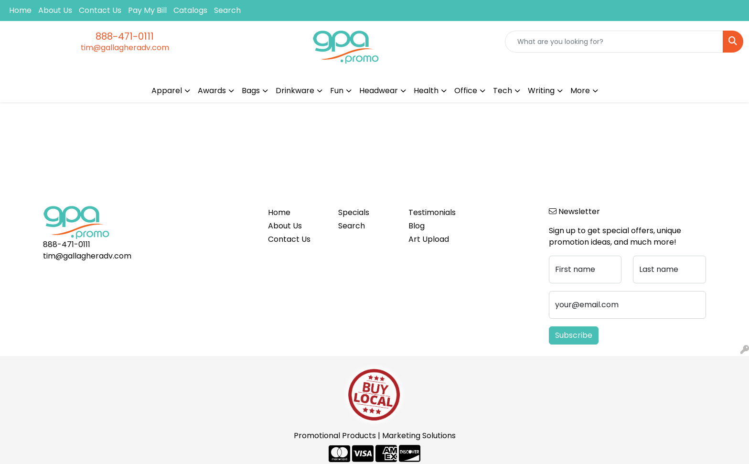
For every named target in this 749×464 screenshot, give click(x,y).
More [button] (580, 90)
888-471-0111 (125, 36)
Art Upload (428, 239)
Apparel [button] (166, 90)
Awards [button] (212, 90)
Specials (353, 212)
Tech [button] (502, 90)
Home (20, 10)
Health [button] (426, 90)
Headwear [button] (378, 90)
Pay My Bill (147, 10)
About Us (55, 10)
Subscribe (573, 335)
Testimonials (432, 212)
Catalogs (190, 10)
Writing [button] (541, 90)
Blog (416, 225)
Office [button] (465, 90)
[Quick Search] (614, 42)
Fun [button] (336, 90)
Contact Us (100, 10)
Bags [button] (251, 90)
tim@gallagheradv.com (125, 47)
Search (227, 10)
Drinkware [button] (295, 90)
